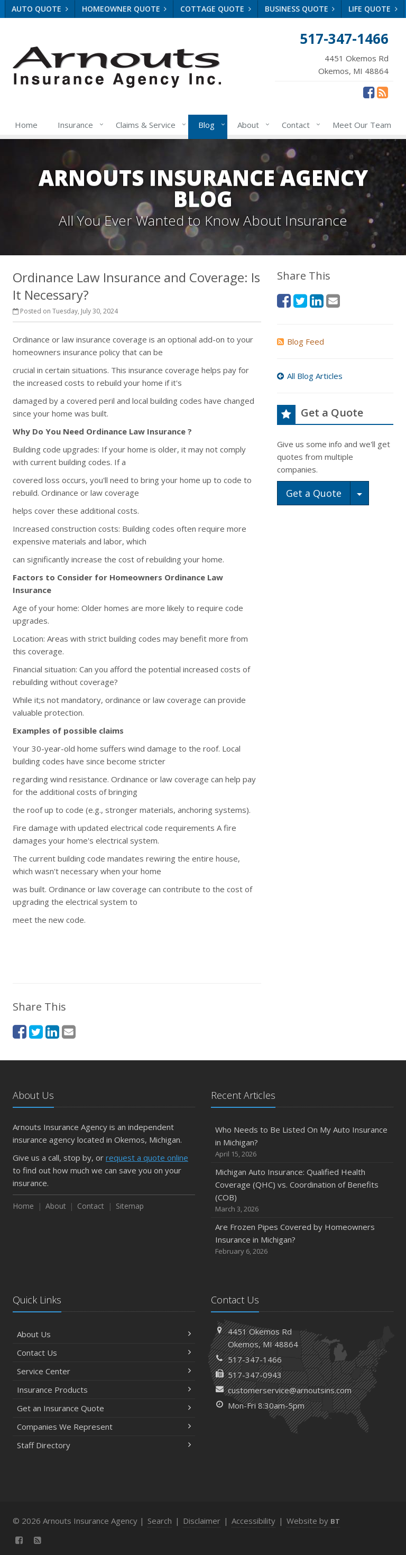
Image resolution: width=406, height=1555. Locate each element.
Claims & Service (149, 125)
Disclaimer (201, 1520)
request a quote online (147, 1157)
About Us (104, 1334)
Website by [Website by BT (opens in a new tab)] (313, 1520)
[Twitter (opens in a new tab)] (36, 1031)
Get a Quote (314, 493)
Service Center (104, 1371)
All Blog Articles (310, 376)
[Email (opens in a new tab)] (69, 1031)
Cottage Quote (215, 9)
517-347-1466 (255, 1359)
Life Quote (373, 9)
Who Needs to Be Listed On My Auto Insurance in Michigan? (302, 1142)
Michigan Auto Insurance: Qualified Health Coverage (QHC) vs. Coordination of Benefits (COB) (302, 1191)
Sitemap (130, 1206)
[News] (382, 92)
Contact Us (104, 1352)
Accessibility (253, 1520)
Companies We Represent (104, 1426)
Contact (299, 125)
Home (26, 124)
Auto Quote (40, 9)
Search (159, 1520)
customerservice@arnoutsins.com (290, 1390)
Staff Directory (104, 1445)
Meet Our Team (362, 124)
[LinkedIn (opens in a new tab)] (52, 1031)
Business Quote (300, 9)
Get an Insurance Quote (104, 1408)
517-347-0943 (255, 1374)
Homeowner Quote (124, 9)
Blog (209, 125)
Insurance (78, 125)
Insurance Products (104, 1389)
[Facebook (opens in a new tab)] (368, 92)
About (251, 125)
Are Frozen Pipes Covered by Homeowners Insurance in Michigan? (302, 1239)
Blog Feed (300, 341)
